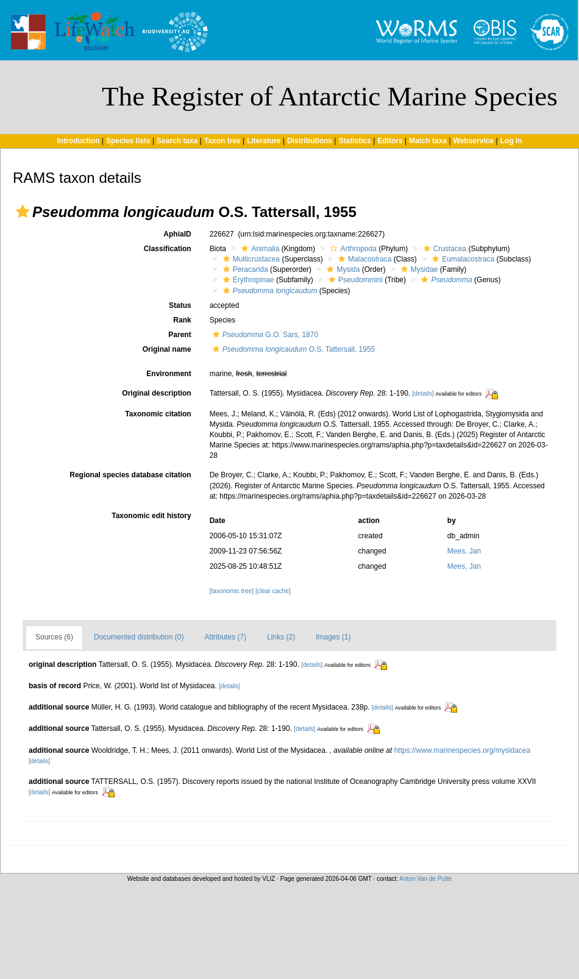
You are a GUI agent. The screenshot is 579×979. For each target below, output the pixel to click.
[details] (422, 393)
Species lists (128, 141)
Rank (182, 320)
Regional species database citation (130, 475)
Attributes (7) (225, 637)
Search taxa (177, 141)
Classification (167, 248)
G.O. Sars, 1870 (264, 334)
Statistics (354, 141)
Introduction (78, 141)
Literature (263, 141)
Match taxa (428, 141)
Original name (167, 349)
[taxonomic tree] (232, 591)
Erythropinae (247, 280)
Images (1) (333, 637)
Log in (511, 141)
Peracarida (244, 269)
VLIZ (268, 878)
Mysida (342, 269)
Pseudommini (354, 280)
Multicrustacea (250, 259)
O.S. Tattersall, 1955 (292, 349)
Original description (156, 393)
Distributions (309, 141)
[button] (22, 211)
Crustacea (444, 248)
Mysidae (418, 269)
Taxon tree (222, 141)
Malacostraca (363, 259)
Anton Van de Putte (425, 878)
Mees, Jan (464, 551)
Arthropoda (351, 248)
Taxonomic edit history (151, 515)
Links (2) (281, 637)
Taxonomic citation (158, 414)
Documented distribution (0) (138, 637)
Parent (179, 334)
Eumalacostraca (461, 259)
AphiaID (177, 234)
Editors (389, 141)
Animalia (258, 248)
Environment (168, 373)
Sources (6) (54, 637)
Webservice (473, 141)
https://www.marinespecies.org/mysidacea (462, 750)
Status (180, 305)
